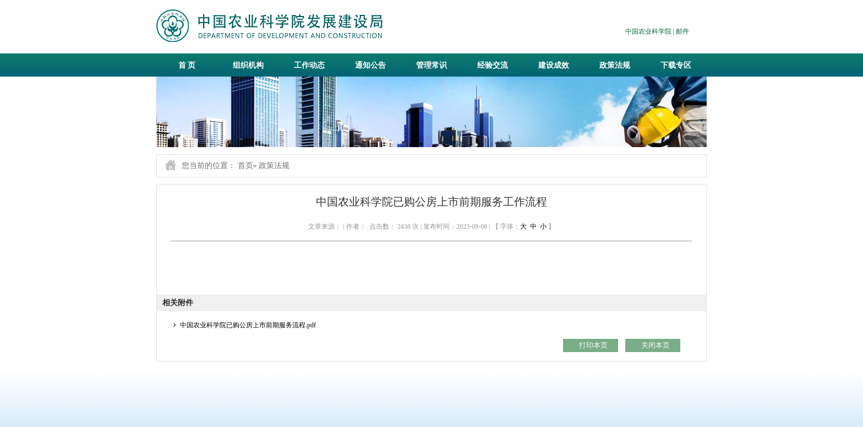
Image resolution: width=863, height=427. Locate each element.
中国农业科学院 (648, 31)
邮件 (682, 31)
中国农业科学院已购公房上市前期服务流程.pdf (248, 325)
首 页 (187, 65)
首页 (245, 165)
